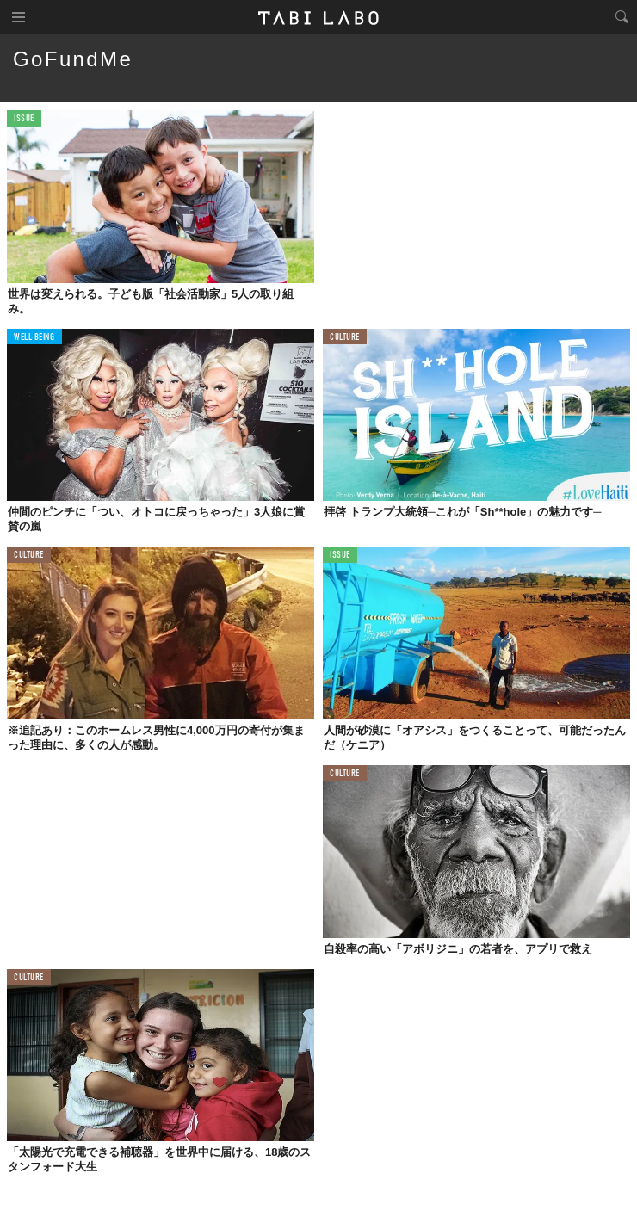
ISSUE (24, 119)
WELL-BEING (34, 338)
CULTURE (345, 338)
